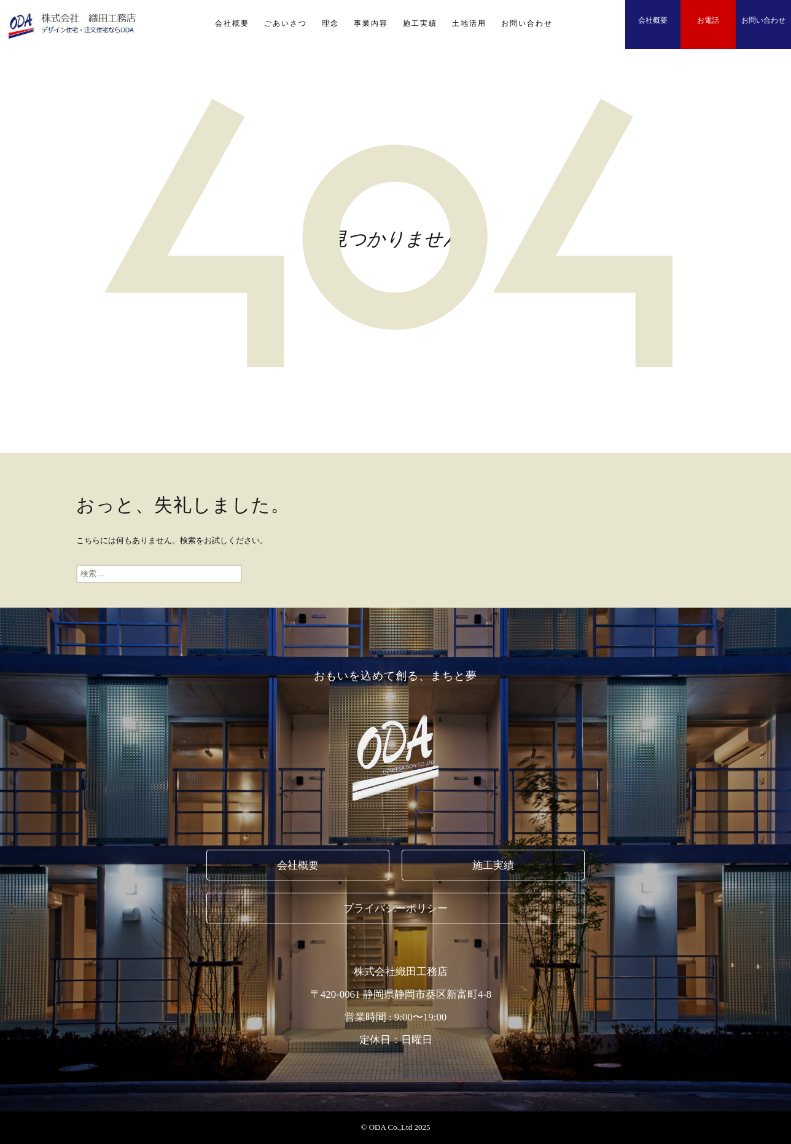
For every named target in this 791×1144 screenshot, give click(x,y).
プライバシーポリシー (395, 908)
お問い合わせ (527, 23)
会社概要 (232, 23)
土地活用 (469, 23)
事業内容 (371, 23)
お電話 (708, 20)
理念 (330, 23)
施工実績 (420, 23)
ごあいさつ (285, 23)
